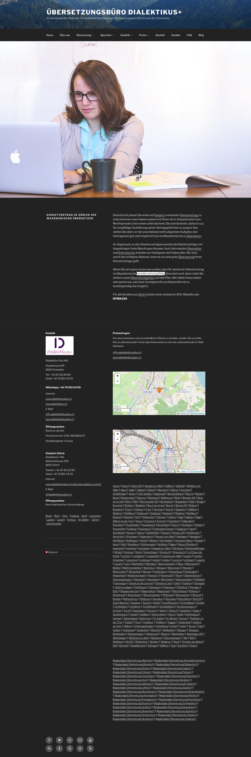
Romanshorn (183, 594)
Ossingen (199, 583)
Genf (84, 515)
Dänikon (117, 513)
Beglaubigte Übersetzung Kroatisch (175, 683)
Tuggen (172, 622)
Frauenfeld (119, 528)
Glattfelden (153, 532)
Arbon (132, 493)
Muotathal (134, 571)
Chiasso (138, 509)
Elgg (198, 517)
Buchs (169, 505)
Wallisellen (169, 630)
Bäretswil (153, 497)
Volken (116, 630)
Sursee (183, 618)
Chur (65, 515)
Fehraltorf (118, 524)
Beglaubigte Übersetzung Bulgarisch (176, 664)
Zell (115, 645)
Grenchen (118, 536)
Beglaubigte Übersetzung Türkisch (177, 714)
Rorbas (117, 598)
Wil (185, 637)
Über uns (65, 35)
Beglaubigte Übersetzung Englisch (172, 668)
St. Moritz (171, 618)
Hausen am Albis (164, 536)
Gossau (166, 532)
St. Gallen (83, 519)
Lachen (126, 555)
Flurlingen (186, 524)
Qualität (126, 35)
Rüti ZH (197, 598)
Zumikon (183, 645)
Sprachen (107, 35)
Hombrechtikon (184, 540)
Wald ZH (155, 630)
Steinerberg (130, 618)
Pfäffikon (182, 587)
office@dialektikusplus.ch (60, 414)
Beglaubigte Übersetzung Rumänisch (180, 699)
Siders (162, 610)
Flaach (175, 524)
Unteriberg (162, 626)
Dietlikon (192, 513)
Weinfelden (178, 633)
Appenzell (159, 493)
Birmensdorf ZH (149, 501)
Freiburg (74, 515)
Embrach (149, 521)
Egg (180, 517)
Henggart (195, 536)
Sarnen (147, 602)
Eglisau (189, 517)
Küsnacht (165, 552)
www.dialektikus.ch (56, 403)
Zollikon (164, 645)
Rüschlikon (184, 598)
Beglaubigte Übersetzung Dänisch (132, 668)
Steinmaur (145, 618)
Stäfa (180, 614)
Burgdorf (118, 509)
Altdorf (151, 489)
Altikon (174, 489)
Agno (124, 489)
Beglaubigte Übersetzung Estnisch (132, 672)
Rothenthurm (130, 598)
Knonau (128, 552)
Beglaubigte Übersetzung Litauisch (172, 687)
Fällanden (187, 521)
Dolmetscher (126, 252)
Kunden (176, 35)
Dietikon (179, 513)
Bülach (193, 505)
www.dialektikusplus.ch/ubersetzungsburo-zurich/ (73, 484)
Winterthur (141, 641)
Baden (199, 493)
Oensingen (121, 583)
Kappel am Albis (161, 548)
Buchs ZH (181, 505)
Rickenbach (134, 594)
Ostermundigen (123, 587)
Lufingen (189, 559)
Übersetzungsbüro (143, 277)
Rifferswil (168, 594)
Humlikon (133, 544)
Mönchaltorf (120, 571)
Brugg (200, 501)
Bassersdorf (128, 497)
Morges (161, 567)
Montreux (149, 567)
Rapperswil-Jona (129, 591)
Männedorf (192, 563)
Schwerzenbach (186, 606)
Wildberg (118, 641)
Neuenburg (175, 571)
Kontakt (160, 35)
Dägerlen (181, 509)
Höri (123, 544)
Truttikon (148, 622)
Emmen (161, 521)
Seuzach (152, 610)
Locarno (176, 559)
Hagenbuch (146, 536)
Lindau (166, 559)
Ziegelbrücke (138, 645)
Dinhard (117, 517)
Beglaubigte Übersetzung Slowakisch (174, 707)
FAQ (189, 35)
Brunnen (117, 505)
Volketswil (128, 630)
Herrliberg (118, 540)
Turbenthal (184, 622)
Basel (49, 515)
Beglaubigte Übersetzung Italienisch (133, 683)
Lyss (127, 563)
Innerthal (131, 548)
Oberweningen (184, 579)
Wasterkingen (136, 633)
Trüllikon (160, 622)
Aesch (125, 485)
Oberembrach (192, 575)
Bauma (142, 497)
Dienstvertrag (189, 215)
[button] (159, 390)
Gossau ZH (178, 532)
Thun (138, 622)
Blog (201, 35)
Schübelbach (167, 606)
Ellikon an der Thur (123, 521)
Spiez (196, 610)
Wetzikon (156, 637)
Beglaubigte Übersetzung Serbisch (132, 707)
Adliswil (180, 485)
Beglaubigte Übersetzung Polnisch (178, 695)
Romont (196, 594)
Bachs (189, 493)
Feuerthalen (132, 524)
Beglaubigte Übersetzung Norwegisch (136, 695)
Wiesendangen (172, 637)
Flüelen (199, 524)
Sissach (173, 610)
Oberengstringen (122, 579)
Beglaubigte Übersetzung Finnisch (173, 672)
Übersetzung (86, 35)
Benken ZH (188, 497)
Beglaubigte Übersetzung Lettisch (132, 687)
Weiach (165, 633)
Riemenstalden (151, 594)
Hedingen (182, 536)
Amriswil (185, 489)
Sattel (156, 602)
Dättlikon (129, 513)
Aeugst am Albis (154, 485)
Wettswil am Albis (139, 637)
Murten (147, 571)
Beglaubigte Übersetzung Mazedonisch (135, 691)
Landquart (138, 555)
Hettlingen (132, 540)
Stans (171, 614)
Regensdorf (163, 591)
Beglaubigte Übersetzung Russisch (132, 703)
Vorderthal (142, 630)
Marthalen (138, 563)
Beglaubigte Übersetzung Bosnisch (134, 664)
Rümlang (171, 598)
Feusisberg (148, 524)
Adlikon (169, 485)
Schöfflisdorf (150, 606)
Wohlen (154, 641)
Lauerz (188, 555)
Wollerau (166, 641)
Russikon (158, 598)
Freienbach (145, 528)
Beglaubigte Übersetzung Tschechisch (134, 714)
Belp (177, 497)
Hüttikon (163, 544)
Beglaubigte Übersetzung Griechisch (177, 675)
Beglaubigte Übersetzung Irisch (130, 679)
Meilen (116, 567)
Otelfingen (140, 587)
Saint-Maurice (121, 602)
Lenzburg (145, 559)
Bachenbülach (176, 493)
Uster (183, 626)
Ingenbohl (118, 548)
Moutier (187, 567)
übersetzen (194, 236)
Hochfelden (166, 540)
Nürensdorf (167, 575)
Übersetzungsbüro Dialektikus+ (114, 12)
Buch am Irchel (155, 505)
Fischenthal (162, 524)
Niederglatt (190, 571)
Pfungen (194, 587)
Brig (192, 501)
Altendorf (162, 489)
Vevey (191, 626)
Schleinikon (121, 606)
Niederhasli (119, 575)
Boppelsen (181, 501)
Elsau (139, 521)
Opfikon (187, 583)
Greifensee (193, 532)
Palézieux (168, 587)
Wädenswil (152, 633)
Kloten (118, 552)
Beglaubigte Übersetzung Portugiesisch (135, 699)
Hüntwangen (148, 544)
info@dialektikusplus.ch (59, 494)
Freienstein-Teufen (163, 528)
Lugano (50, 519)
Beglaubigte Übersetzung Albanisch (133, 660)
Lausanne (94, 515)
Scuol (127, 610)
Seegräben (139, 610)
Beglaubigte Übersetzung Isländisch (170, 679)
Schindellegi (187, 602)
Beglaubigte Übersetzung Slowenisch (133, 711)
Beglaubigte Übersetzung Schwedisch (175, 703)
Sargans (135, 602)
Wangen (182, 630)
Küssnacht (179, 552)
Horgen (199, 540)
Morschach (174, 567)
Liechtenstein (53, 523)
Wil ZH (129, 641)
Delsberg (155, 513)
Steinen (117, 618)
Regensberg (148, 591)
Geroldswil (118, 532)
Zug (173, 645)
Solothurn (185, 610)
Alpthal (141, 489)
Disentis (128, 517)
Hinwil (143, 540)
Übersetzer (194, 248)
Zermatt (123, 645)
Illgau (173, 544)
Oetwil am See (163, 583)
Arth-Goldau (145, 493)
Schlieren (135, 606)
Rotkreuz (145, 598)
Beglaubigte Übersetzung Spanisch (176, 711)
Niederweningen (137, 575)
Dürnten (161, 517)
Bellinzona (167, 497)
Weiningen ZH (195, 633)
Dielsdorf (168, 513)
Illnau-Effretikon (187, 544)
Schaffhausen (170, 602)
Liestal (156, 559)
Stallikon (144, 614)
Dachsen (158, 509)
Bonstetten (166, 501)
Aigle (132, 489)
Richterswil (119, 594)
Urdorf (173, 626)
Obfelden (200, 579)
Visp (200, 626)
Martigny (151, 563)
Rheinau (193, 591)
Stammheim (159, 614)
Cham (128, 509)
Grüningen (132, 536)
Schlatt (200, 602)
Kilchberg (178, 548)
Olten (177, 583)
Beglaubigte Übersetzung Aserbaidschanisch (180, 660)
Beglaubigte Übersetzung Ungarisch (176, 718)
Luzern (61, 519)
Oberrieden (167, 579)
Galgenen (181, 528)
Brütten (129, 505)
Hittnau (153, 540)
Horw (116, 544)
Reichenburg (180, 591)
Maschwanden (166, 563)
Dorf (137, 517)
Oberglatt (139, 579)
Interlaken (144, 548)
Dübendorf (148, 517)
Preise (144, 35)
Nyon (179, 575)
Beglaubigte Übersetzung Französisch (134, 675)
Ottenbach (155, 587)
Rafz (115, 591)
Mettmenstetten (132, 567)
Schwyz (71, 519)
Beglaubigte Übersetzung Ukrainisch (133, 718)
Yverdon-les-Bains (192, 641)
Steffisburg (192, 614)
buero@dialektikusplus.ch (60, 419)
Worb (176, 641)
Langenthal (153, 555)
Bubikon (140, 505)
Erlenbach (174, 521)
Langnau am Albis (171, 555)
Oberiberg (152, 579)
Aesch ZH (136, 485)
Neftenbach (160, 571)
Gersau (131, 532)
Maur (180, 563)
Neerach (153, 575)
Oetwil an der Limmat (141, 583)
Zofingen (153, 645)
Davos (169, 509)
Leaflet (181, 413)
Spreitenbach (120, 614)
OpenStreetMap (197, 413)
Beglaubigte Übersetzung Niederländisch (181, 691)
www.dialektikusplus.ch (59, 398)
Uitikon (128, 626)
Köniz (139, 552)
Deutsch (159, 215)
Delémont (142, 513)
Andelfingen (119, 493)
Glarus (140, 532)
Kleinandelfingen (195, 548)
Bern (57, 515)
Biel (136, 501)
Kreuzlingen (150, 552)
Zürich (142, 294)
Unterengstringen (144, 626)
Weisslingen (119, 637)
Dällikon (192, 509)
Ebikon (172, 517)
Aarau (116, 485)
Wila (192, 637)
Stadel (133, 614)
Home (49, 35)
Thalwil (128, 622)
